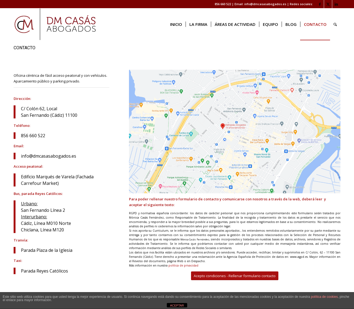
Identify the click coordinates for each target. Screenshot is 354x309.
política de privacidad (183, 265)
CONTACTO (24, 48)
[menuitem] (176, 24)
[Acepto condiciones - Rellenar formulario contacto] (234, 275)
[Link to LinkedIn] (336, 4)
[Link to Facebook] (320, 4)
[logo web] (55, 24)
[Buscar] (335, 24)
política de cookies (324, 297)
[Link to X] (328, 4)
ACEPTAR (177, 305)
